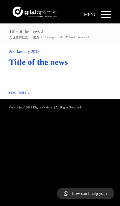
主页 (36, 37)
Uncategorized (52, 37)
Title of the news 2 (26, 31)
